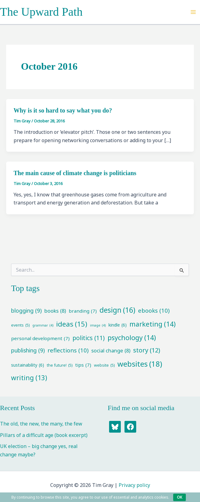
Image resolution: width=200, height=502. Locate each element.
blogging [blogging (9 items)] (26, 310)
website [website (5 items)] (104, 365)
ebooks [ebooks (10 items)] (153, 310)
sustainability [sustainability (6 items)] (27, 365)
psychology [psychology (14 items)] (132, 337)
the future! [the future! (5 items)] (59, 365)
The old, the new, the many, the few (41, 423)
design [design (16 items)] (117, 310)
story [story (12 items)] (146, 350)
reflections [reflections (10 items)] (67, 350)
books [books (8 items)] (55, 311)
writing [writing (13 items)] (29, 377)
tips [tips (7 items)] (83, 365)
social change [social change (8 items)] (110, 351)
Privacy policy (134, 485)
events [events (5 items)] (20, 325)
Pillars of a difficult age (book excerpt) (44, 435)
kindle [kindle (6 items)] (117, 325)
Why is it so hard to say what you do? (63, 110)
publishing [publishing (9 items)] (28, 350)
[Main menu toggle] (193, 12)
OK (179, 497)
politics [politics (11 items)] (88, 338)
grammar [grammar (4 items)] (42, 325)
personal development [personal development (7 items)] (40, 338)
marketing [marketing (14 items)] (152, 324)
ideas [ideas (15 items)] (71, 324)
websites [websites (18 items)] (139, 363)
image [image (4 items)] (98, 325)
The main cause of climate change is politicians (75, 173)
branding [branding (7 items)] (83, 311)
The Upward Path (41, 11)
